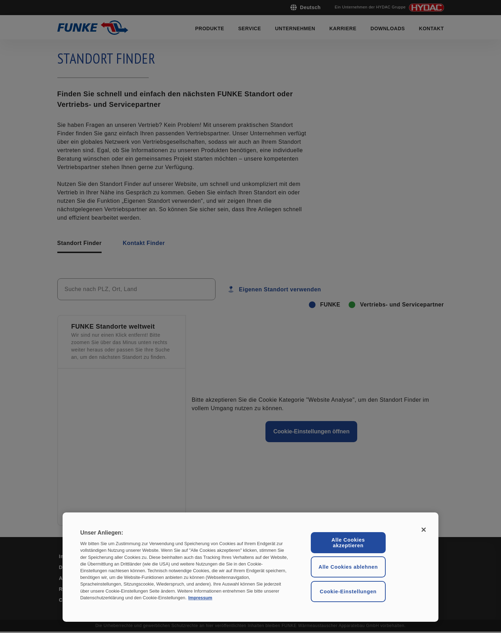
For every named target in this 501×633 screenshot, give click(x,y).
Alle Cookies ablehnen (348, 567)
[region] (250, 567)
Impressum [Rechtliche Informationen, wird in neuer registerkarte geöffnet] (200, 597)
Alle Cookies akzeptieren (348, 542)
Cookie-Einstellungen (348, 591)
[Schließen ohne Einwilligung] (423, 529)
